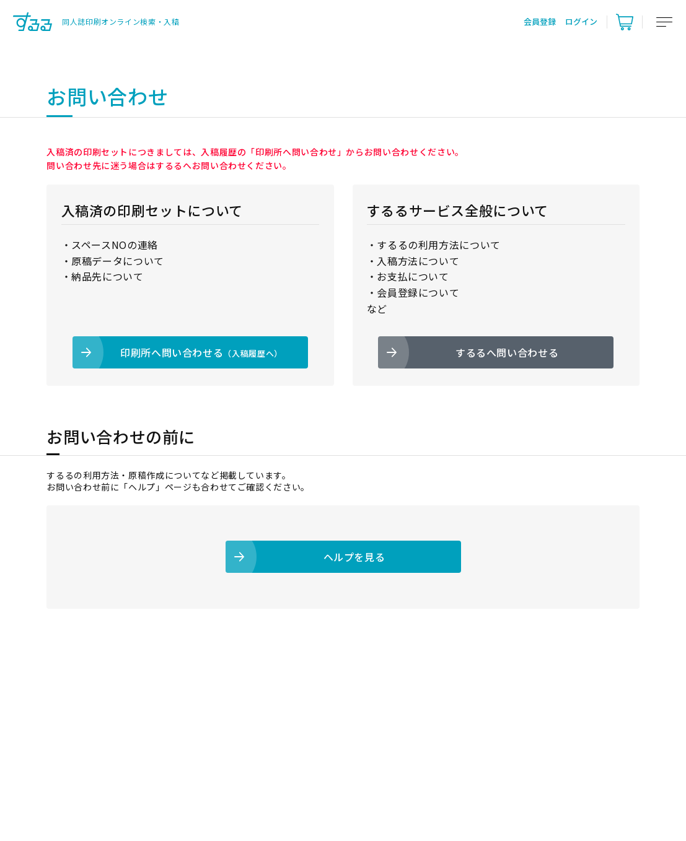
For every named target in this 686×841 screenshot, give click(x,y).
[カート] (624, 21)
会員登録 (540, 21)
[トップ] (96, 21)
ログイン (581, 21)
